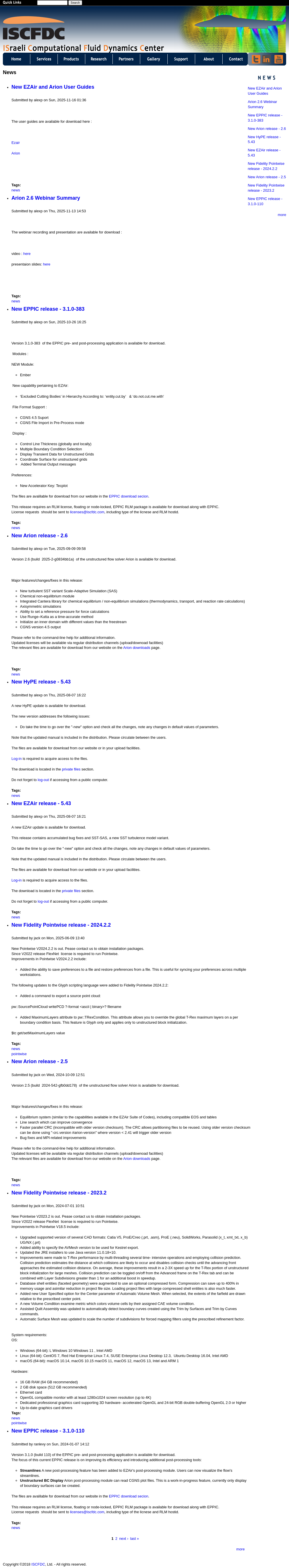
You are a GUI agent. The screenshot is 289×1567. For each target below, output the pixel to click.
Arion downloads (137, 647)
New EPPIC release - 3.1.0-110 (47, 1431)
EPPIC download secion (128, 496)
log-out (43, 780)
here (27, 253)
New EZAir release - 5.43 (41, 803)
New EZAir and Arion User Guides (52, 87)
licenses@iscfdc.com (87, 512)
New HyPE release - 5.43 (41, 682)
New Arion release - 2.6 (39, 535)
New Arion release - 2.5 (39, 1061)
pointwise (19, 1054)
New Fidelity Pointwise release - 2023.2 (58, 1193)
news (15, 190)
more (240, 1549)
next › (123, 1538)
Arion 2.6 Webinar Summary (45, 198)
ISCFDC (38, 1564)
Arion (15, 153)
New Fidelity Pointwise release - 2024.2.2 (61, 925)
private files (71, 769)
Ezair (15, 142)
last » (134, 1538)
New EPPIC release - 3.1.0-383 (47, 309)
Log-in (16, 758)
